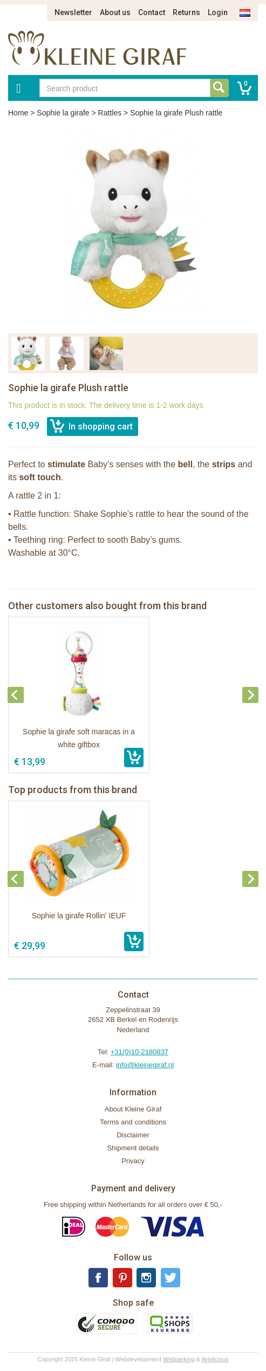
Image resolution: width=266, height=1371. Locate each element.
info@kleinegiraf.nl (145, 1065)
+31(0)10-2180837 (139, 1052)
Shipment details (133, 1148)
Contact (151, 12)
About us (115, 12)
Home (18, 112)
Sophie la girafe (63, 112)
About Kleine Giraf (133, 1109)
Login (218, 12)
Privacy (133, 1161)
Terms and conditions (133, 1122)
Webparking (179, 1359)
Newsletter (73, 12)
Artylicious (214, 1359)
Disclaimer (133, 1135)
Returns (186, 12)
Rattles (110, 112)
